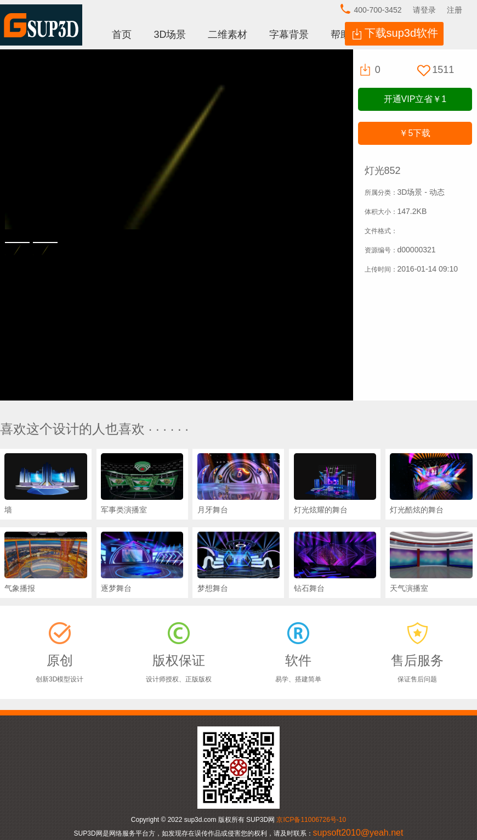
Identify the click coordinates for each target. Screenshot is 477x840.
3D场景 (170, 34)
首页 (122, 34)
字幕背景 (289, 34)
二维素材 (227, 34)
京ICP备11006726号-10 (311, 820)
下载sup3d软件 (402, 33)
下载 (414, 133)
